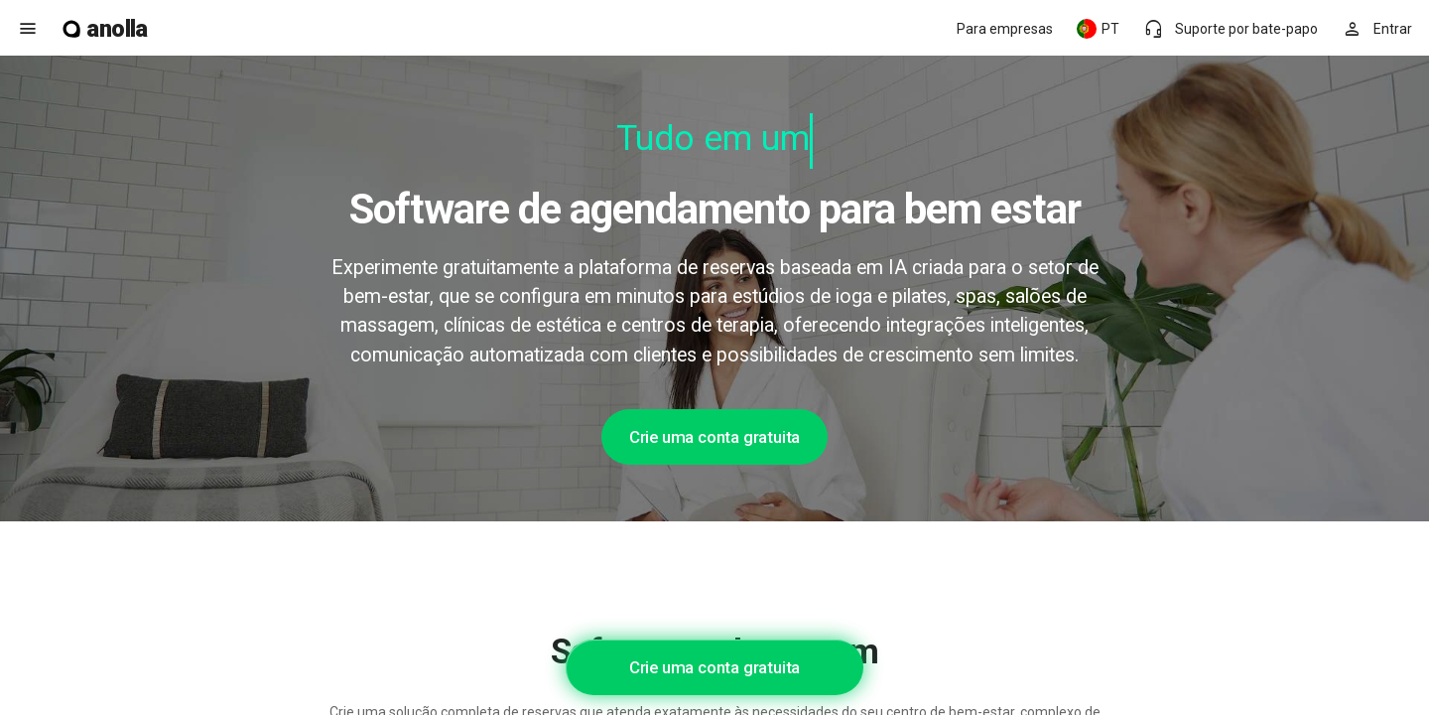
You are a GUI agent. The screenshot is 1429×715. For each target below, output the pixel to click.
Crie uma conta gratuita (714, 437)
